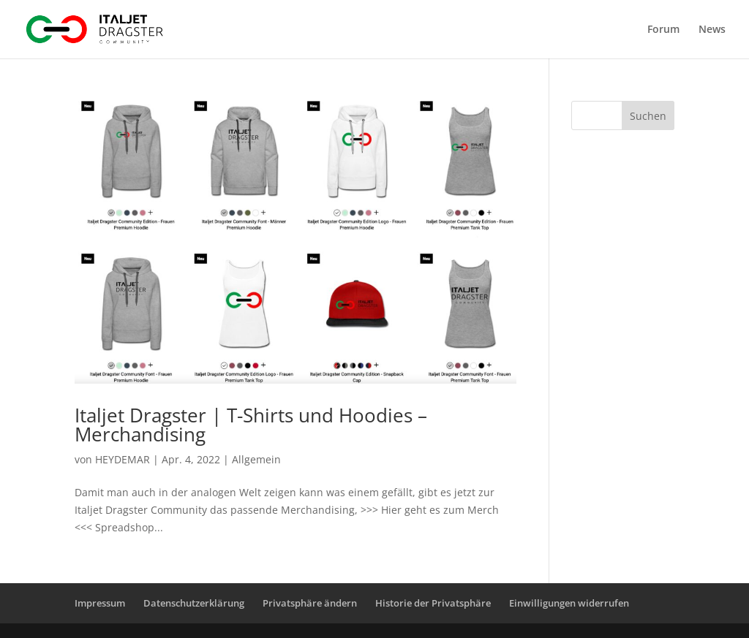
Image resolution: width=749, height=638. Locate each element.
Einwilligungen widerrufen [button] (569, 602)
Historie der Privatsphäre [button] (433, 602)
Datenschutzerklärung (193, 602)
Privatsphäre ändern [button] (310, 602)
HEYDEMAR (122, 459)
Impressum (100, 602)
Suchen (648, 116)
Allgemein (256, 459)
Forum (663, 30)
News (712, 30)
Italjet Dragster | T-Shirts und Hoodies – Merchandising (251, 424)
